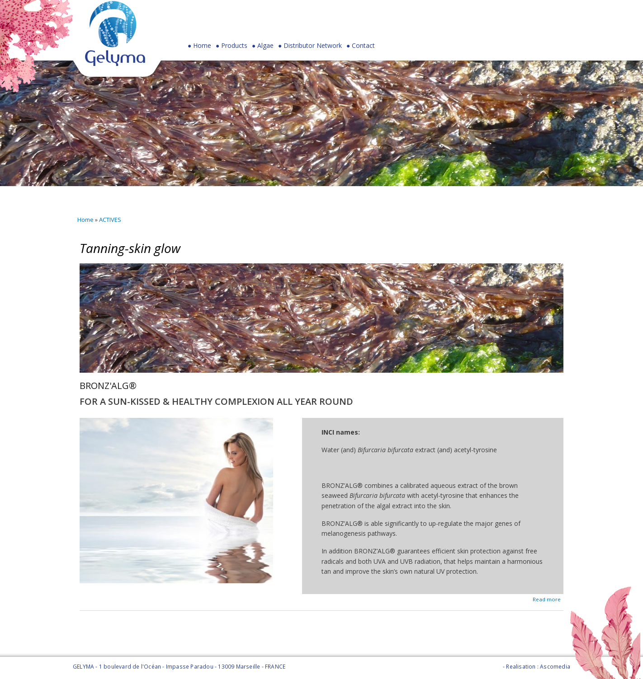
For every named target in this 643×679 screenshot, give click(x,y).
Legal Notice (484, 666)
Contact (363, 46)
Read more (547, 598)
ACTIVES (110, 219)
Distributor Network (313, 46)
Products (231, 48)
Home (202, 46)
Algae (265, 46)
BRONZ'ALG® (108, 385)
